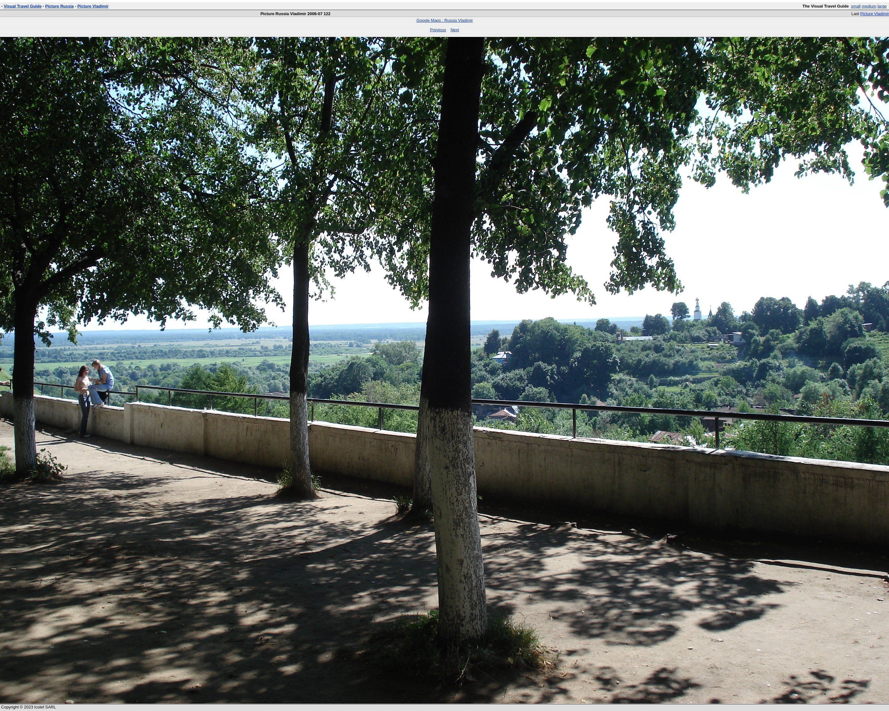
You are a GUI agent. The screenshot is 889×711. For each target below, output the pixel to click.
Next (454, 29)
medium (869, 6)
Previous (438, 29)
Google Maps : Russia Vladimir (444, 20)
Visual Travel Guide (23, 6)
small (856, 6)
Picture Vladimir (93, 6)
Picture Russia (59, 6)
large (881, 6)
